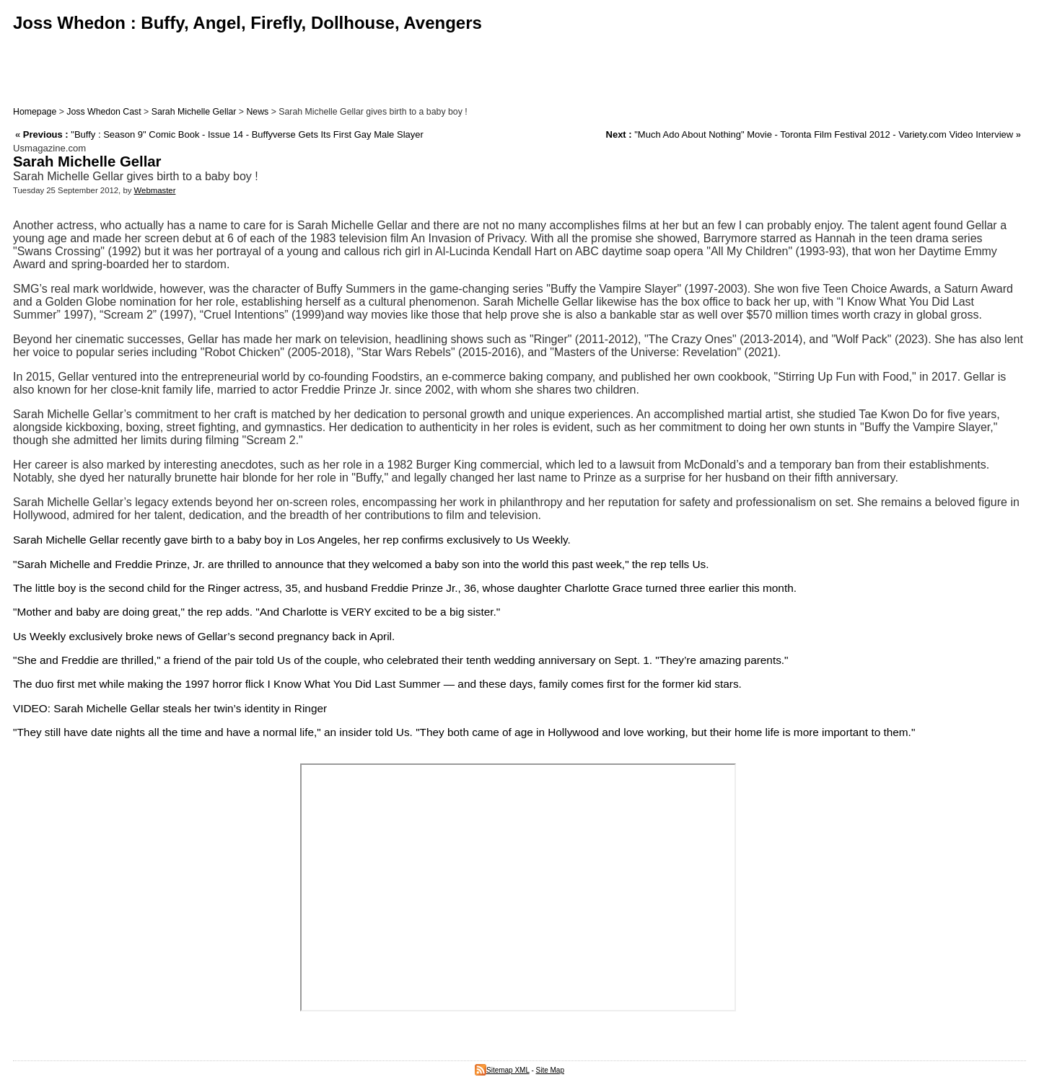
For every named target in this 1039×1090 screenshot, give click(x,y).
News (257, 112)
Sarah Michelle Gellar (194, 112)
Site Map (550, 1070)
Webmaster (155, 190)
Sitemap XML (502, 1070)
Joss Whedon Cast (103, 112)
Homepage (34, 112)
